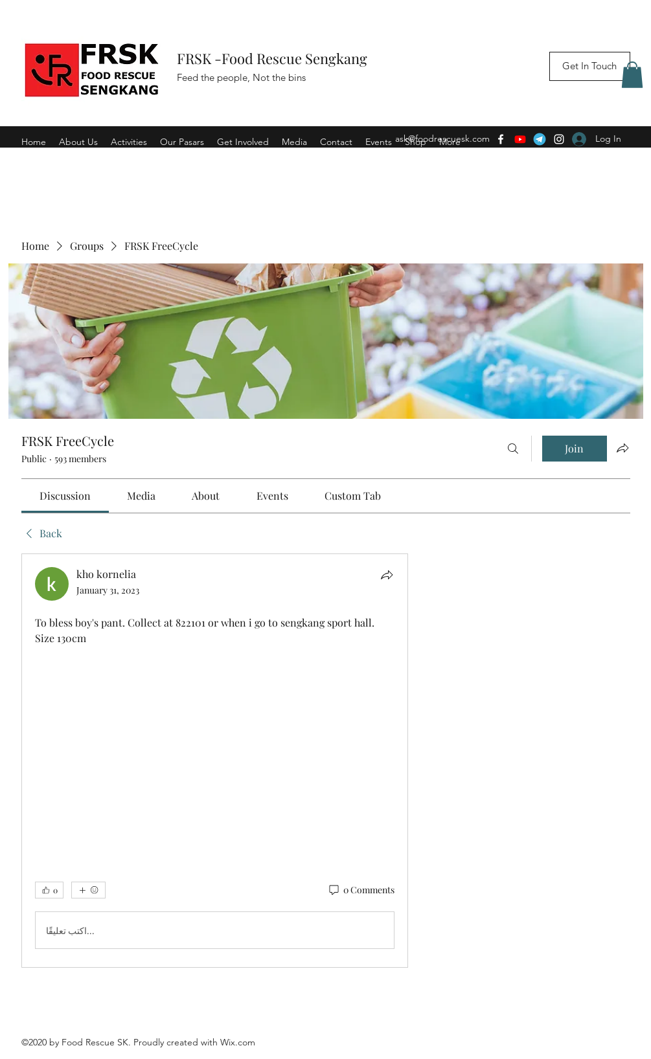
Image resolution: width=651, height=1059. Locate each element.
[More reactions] (88, 890)
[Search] (513, 449)
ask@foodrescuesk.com (442, 138)
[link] (65, 495)
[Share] (386, 575)
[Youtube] (520, 139)
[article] (215, 760)
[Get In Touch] (589, 66)
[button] (632, 74)
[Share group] (622, 448)
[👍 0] (49, 890)
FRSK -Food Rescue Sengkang (274, 58)
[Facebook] (500, 139)
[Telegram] (539, 139)
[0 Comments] (360, 890)
